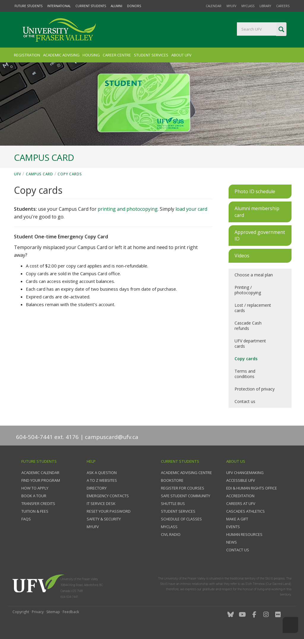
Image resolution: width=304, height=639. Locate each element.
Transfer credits (38, 503)
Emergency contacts (108, 495)
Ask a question (102, 472)
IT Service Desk (101, 503)
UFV (17, 174)
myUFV (231, 6)
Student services (178, 511)
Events (233, 526)
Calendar (213, 6)
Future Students (28, 6)
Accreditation (240, 495)
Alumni (116, 6)
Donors (134, 6)
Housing (91, 55)
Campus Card (39, 174)
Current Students (90, 6)
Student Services (151, 55)
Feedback (71, 611)
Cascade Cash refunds (248, 325)
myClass (247, 6)
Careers (282, 6)
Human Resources (244, 534)
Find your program (40, 480)
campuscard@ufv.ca (111, 437)
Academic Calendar (40, 472)
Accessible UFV (240, 480)
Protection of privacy (255, 389)
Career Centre (117, 55)
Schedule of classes (181, 519)
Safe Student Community (185, 495)
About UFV (181, 55)
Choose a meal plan (254, 275)
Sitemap (53, 611)
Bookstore (172, 480)
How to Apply (34, 488)
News (231, 542)
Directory (97, 488)
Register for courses (182, 488)
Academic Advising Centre (186, 472)
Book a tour (33, 495)
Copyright (20, 611)
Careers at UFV (240, 503)
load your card (191, 209)
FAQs (26, 519)
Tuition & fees (34, 511)
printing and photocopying (128, 209)
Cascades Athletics (245, 511)
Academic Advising (61, 55)
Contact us (245, 401)
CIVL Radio (170, 534)
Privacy (38, 611)
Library (265, 6)
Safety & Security (104, 519)
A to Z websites (102, 480)
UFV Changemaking (245, 472)
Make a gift (237, 519)
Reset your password (109, 511)
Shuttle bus (173, 503)
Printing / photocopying (248, 289)
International (59, 6)
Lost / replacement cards (253, 307)
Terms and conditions (245, 373)
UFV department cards (250, 343)
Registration (27, 55)
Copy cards (70, 174)
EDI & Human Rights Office (251, 488)
